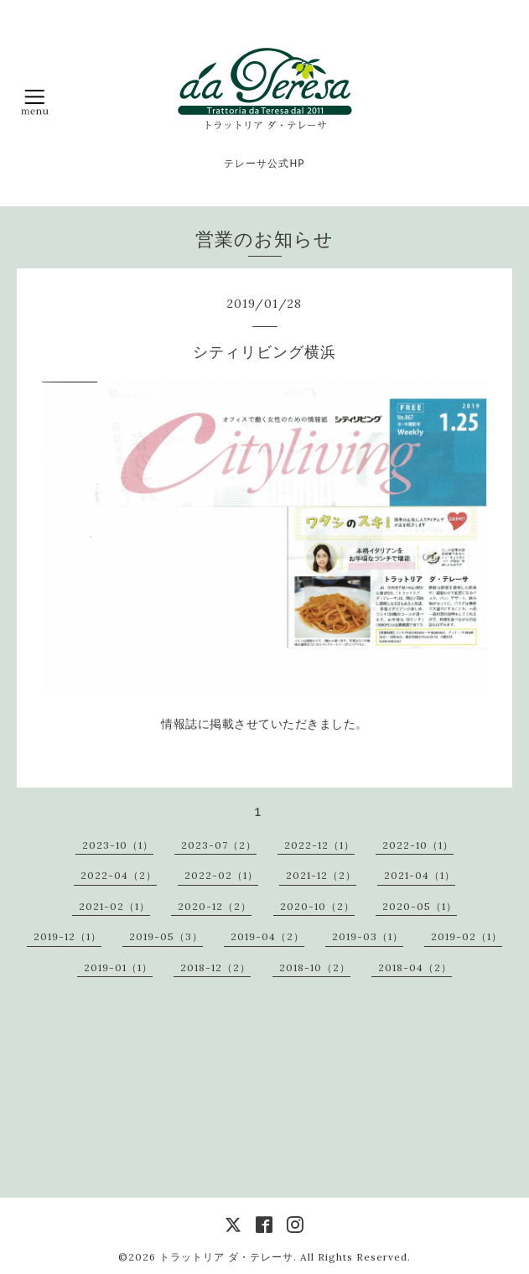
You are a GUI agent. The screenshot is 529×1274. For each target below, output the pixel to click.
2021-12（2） (321, 875)
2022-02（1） (221, 875)
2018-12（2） (215, 967)
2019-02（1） (466, 936)
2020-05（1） (419, 906)
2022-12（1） (319, 845)
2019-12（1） (67, 936)
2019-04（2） (267, 936)
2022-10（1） (418, 845)
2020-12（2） (215, 906)
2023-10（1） (117, 845)
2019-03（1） (367, 936)
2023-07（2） (219, 845)
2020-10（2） (317, 906)
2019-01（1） (118, 967)
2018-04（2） (415, 967)
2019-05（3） (166, 936)
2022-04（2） (118, 875)
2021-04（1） (419, 875)
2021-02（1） (114, 906)
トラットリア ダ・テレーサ (226, 1257)
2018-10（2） (314, 967)
